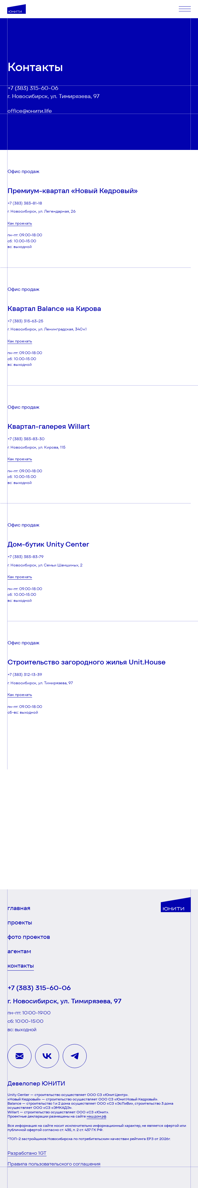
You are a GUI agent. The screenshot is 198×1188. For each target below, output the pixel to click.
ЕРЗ (150, 1138)
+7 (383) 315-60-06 (33, 88)
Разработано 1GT (27, 1153)
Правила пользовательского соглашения (54, 1164)
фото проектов (29, 937)
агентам (19, 951)
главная (19, 908)
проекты (20, 922)
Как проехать (20, 223)
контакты (21, 965)
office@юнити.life (30, 111)
